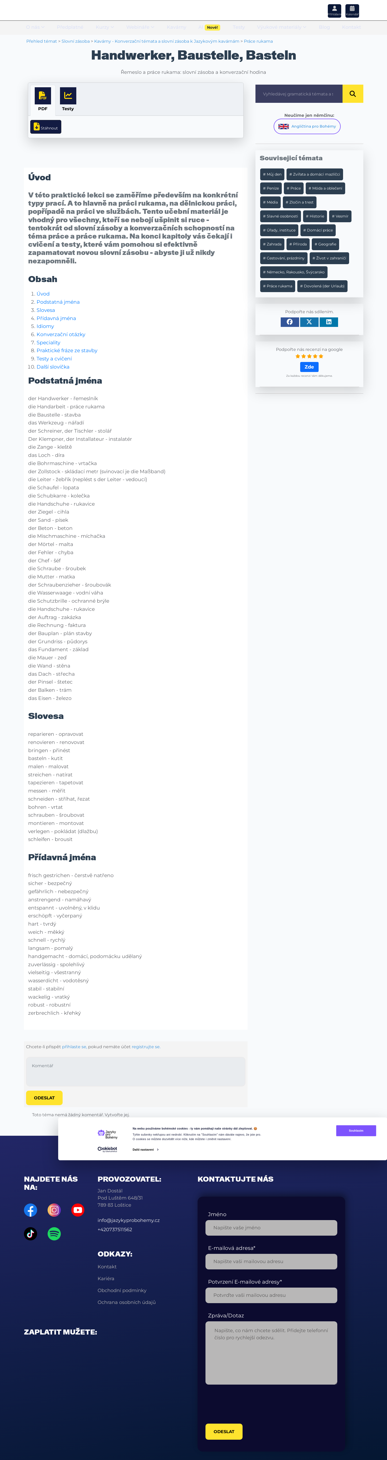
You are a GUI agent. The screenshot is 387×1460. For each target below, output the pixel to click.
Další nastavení (143, 1452)
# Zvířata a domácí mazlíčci (314, 174)
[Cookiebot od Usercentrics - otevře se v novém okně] (107, 1453)
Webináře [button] (140, 28)
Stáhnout (46, 126)
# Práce (294, 188)
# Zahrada (272, 244)
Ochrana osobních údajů (127, 1301)
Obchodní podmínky (122, 1289)
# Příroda (298, 244)
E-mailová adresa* (231, 1247)
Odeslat (44, 1096)
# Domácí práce (318, 230)
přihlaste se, (74, 1045)
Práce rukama (258, 41)
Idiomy (45, 325)
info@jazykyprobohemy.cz (129, 1219)
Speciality (48, 341)
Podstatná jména (58, 300)
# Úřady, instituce (279, 230)
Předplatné (70, 28)
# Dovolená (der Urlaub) (322, 286)
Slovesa (46, 309)
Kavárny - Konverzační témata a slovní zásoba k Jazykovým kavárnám (166, 41)
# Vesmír (340, 216)
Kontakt (351, 28)
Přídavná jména (56, 316)
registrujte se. (146, 1045)
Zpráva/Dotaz (226, 1314)
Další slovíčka (53, 365)
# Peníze (271, 188)
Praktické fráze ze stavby (67, 349)
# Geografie (325, 244)
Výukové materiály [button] (281, 28)
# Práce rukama (277, 286)
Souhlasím (330, 1434)
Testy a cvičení (54, 357)
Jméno (217, 1213)
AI (209, 28)
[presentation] (245, 1403)
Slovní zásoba (76, 41)
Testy (239, 28)
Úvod (43, 292)
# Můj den (272, 174)
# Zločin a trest (300, 202)
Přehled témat (41, 41)
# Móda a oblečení (325, 188)
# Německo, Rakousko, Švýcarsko (294, 272)
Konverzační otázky (61, 333)
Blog (324, 28)
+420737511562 (115, 1228)
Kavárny (176, 28)
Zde (309, 367)
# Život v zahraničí (329, 258)
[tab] (43, 100)
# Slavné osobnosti (280, 216)
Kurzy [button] (105, 28)
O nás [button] (35, 28)
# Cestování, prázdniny (284, 258)
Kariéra (106, 1277)
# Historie (315, 216)
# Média (270, 202)
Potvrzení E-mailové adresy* (245, 1280)
